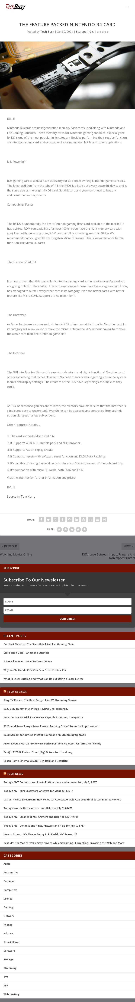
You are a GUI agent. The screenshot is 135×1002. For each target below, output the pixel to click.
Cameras (9, 881)
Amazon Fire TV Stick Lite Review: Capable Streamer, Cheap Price (43, 717)
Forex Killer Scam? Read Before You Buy (28, 661)
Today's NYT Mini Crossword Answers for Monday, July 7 (38, 791)
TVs (6, 977)
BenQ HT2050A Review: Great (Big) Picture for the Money (38, 752)
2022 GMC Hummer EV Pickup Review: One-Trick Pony (36, 708)
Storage (81, 32)
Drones (8, 898)
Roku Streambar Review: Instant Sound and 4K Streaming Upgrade (45, 735)
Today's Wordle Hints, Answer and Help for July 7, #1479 (38, 808)
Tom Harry (28, 496)
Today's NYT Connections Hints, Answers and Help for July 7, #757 (44, 825)
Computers (10, 890)
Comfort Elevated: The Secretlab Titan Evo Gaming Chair (39, 644)
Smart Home (11, 942)
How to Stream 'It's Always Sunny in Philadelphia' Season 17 (40, 834)
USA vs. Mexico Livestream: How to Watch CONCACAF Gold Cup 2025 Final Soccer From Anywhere (62, 799)
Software (9, 950)
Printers (8, 933)
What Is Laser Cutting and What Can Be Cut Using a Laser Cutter (43, 679)
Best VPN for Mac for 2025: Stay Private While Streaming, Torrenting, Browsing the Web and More (64, 843)
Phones (8, 924)
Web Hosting (11, 994)
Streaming (10, 968)
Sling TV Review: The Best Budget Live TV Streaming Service (40, 700)
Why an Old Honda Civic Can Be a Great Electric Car (35, 670)
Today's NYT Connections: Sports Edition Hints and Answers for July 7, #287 (50, 782)
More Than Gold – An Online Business (26, 652)
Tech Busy (47, 32)
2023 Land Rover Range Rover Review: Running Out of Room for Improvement (51, 726)
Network (9, 916)
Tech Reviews (17, 691)
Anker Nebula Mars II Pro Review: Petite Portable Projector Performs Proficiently (52, 743)
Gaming (8, 907)
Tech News (15, 773)
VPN (6, 985)
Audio (7, 863)
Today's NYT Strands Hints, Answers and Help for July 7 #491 (41, 816)
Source (11, 496)
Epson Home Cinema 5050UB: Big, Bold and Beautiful (36, 760)
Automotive (11, 872)
